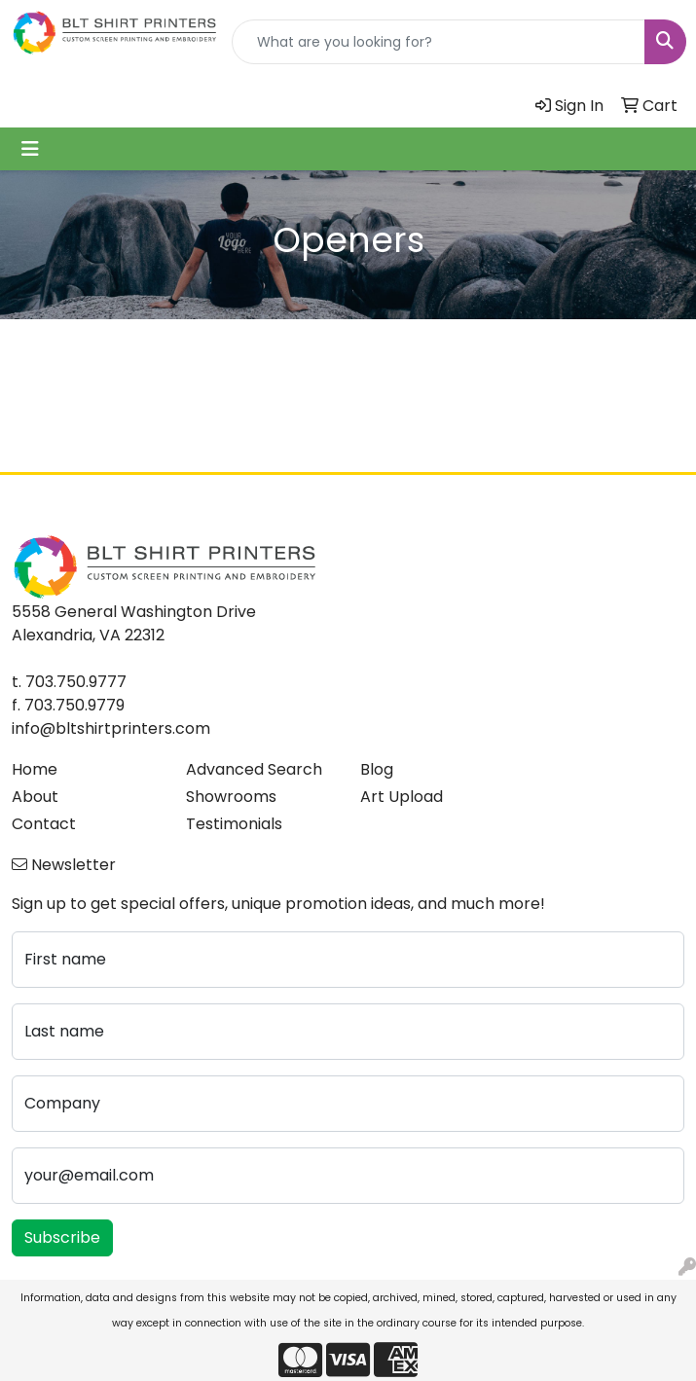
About (35, 796)
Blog (376, 769)
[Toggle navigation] (30, 149)
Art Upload (401, 796)
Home (34, 769)
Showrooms (231, 796)
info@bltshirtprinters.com (111, 728)
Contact (44, 824)
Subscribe (62, 1237)
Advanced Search (254, 769)
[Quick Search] (438, 41)
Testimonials (234, 824)
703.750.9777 (76, 682)
